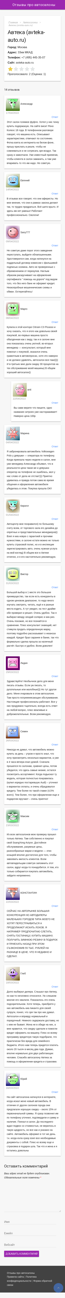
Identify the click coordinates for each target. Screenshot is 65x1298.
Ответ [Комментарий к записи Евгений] (55, 193)
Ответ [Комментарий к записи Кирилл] (55, 519)
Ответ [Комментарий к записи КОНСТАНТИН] (55, 906)
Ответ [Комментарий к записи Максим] (55, 829)
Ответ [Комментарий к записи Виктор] (55, 587)
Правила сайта (15, 1282)
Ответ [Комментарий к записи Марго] (55, 322)
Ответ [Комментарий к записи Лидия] (55, 676)
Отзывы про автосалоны (33, 5)
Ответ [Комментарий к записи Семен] (55, 744)
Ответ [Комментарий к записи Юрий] (55, 1092)
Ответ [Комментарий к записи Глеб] (55, 986)
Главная (13, 22)
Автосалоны (30, 22)
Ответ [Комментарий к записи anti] (55, 402)
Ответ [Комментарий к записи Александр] (55, 117)
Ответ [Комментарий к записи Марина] (55, 446)
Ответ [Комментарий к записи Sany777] (55, 245)
